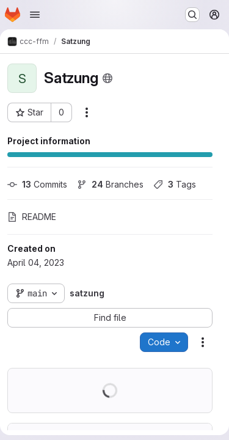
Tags (174, 184)
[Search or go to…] (192, 14)
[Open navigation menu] (35, 14)
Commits (37, 184)
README (31, 216)
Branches (110, 184)
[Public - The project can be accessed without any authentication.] (107, 78)
